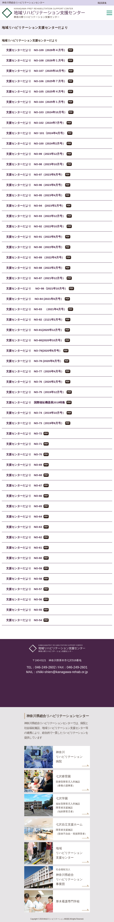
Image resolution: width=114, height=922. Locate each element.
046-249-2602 (45, 667)
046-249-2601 (77, 667)
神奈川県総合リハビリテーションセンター (23, 2)
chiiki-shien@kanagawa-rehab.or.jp (62, 672)
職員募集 (102, 3)
